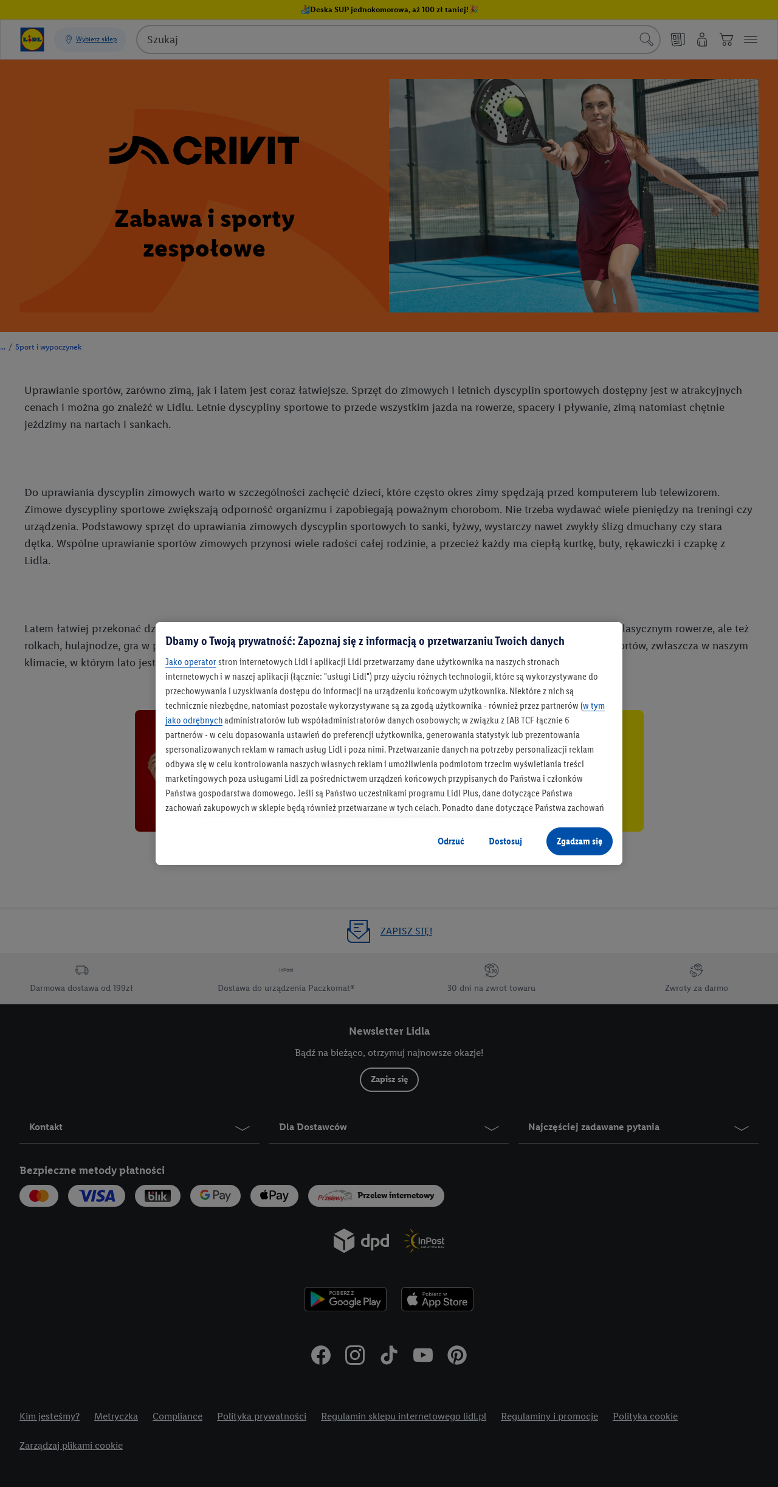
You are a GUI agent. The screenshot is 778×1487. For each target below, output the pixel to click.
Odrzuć (451, 841)
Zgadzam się (579, 841)
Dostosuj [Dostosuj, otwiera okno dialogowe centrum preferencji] (505, 841)
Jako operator (190, 662)
